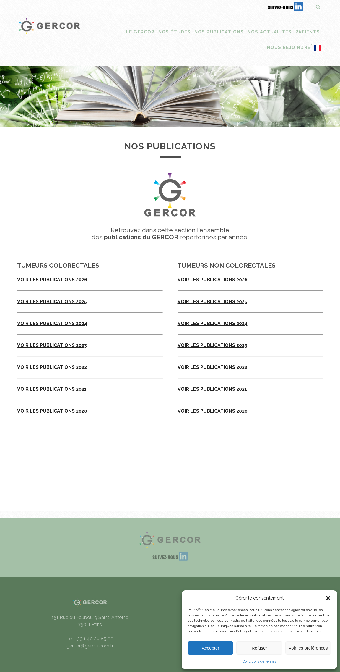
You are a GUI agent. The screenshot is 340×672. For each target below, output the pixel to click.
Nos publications (176, 25)
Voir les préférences (308, 647)
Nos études (133, 25)
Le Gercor (99, 25)
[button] (328, 598)
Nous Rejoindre (298, 25)
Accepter (210, 647)
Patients (261, 25)
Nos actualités (224, 25)
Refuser (259, 647)
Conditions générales (259, 661)
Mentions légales (241, 583)
